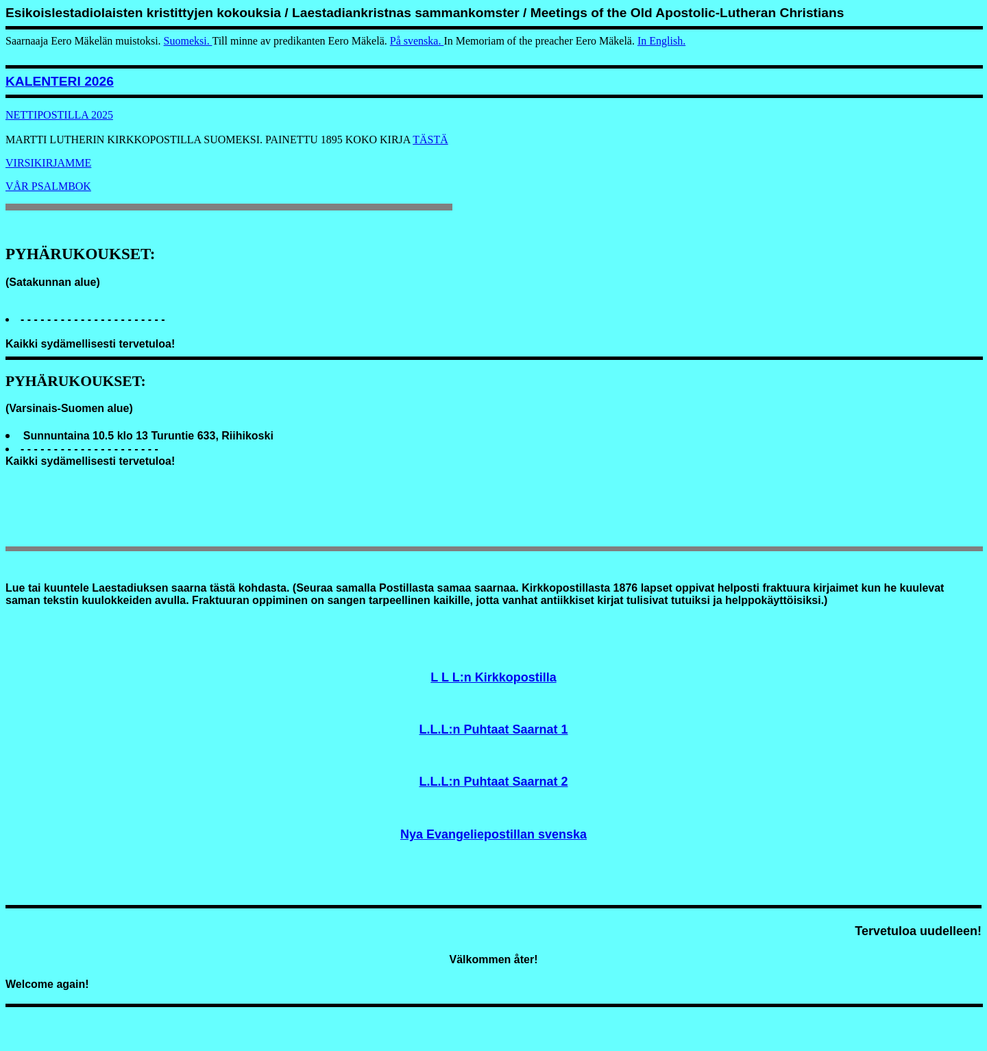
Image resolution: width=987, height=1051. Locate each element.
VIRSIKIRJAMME (48, 163)
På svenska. (417, 41)
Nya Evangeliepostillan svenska (493, 834)
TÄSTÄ (430, 139)
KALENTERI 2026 (59, 81)
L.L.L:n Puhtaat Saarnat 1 (493, 729)
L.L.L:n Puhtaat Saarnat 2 (493, 781)
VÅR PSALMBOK (48, 186)
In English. (661, 41)
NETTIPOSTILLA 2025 (59, 115)
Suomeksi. (188, 41)
